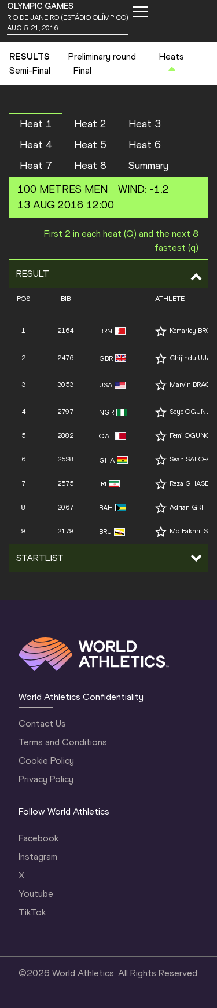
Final (82, 70)
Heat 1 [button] (36, 124)
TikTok (32, 912)
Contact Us (42, 723)
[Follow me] (161, 331)
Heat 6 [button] (144, 144)
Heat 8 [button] (90, 165)
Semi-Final (29, 70)
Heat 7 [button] (36, 165)
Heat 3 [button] (144, 124)
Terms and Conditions (63, 741)
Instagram (38, 856)
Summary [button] (148, 165)
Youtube (36, 893)
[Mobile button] (140, 11)
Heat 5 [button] (90, 144)
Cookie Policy (46, 760)
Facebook (38, 838)
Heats (171, 56)
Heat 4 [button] (36, 144)
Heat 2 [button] (90, 124)
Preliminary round (102, 56)
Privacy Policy (46, 779)
